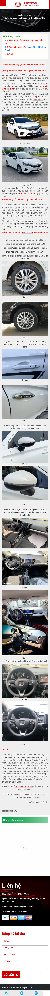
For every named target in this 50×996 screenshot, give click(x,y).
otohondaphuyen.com (22, 987)
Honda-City (12, 811)
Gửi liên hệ (11, 974)
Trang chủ (19, 15)
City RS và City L (27, 194)
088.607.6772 (21, 911)
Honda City (32, 47)
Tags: (4, 811)
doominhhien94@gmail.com (20, 906)
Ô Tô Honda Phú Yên (23, 786)
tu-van (29, 15)
